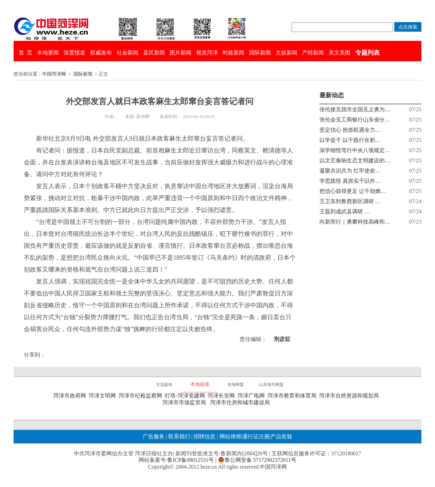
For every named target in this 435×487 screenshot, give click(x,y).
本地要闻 (48, 52)
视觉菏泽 (207, 52)
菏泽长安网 (223, 396)
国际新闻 (260, 52)
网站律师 (229, 436)
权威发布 (101, 52)
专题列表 (367, 52)
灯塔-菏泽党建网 (186, 396)
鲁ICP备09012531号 (190, 460)
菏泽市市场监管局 (185, 402)
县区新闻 (154, 52)
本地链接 (199, 384)
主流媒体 (164, 384)
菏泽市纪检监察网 (142, 396)
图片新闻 (180, 52)
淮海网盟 (235, 384)
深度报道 (74, 52)
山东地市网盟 (271, 384)
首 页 (25, 52)
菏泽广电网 (252, 396)
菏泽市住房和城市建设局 (241, 402)
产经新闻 (313, 52)
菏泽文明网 (104, 396)
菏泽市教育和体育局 (293, 396)
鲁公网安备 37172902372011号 (257, 460)
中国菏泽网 (54, 74)
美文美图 (339, 52)
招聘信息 (204, 436)
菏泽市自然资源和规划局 (350, 396)
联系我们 (179, 436)
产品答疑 (281, 436)
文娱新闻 (286, 52)
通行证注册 (255, 436)
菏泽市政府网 (71, 396)
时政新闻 (233, 52)
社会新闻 (127, 52)
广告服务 (153, 436)
